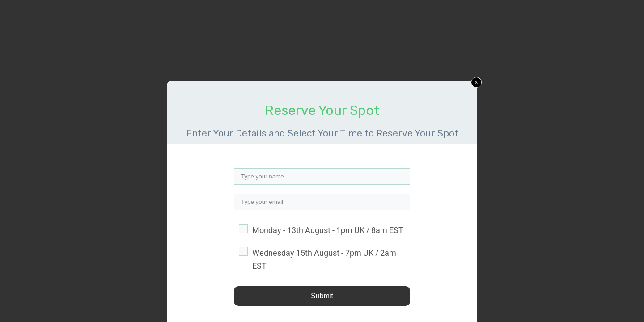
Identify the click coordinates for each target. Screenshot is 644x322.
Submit (322, 296)
